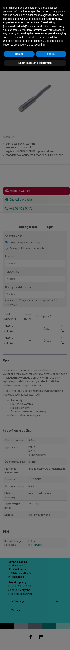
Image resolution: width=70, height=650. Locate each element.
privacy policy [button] (57, 590)
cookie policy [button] (57, 605)
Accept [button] (51, 633)
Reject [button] (19, 633)
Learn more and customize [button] (35, 642)
